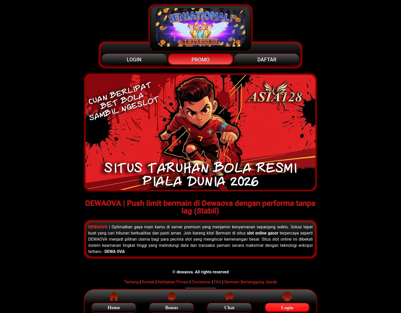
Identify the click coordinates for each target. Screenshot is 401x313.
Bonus (171, 306)
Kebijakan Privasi (173, 282)
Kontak (148, 282)
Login (287, 306)
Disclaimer (201, 282)
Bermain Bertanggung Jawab (250, 282)
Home (114, 306)
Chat (229, 306)
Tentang (131, 282)
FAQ (217, 282)
